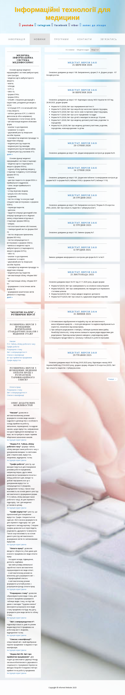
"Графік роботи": (17, 464)
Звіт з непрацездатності (17, 352)
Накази (12, 341)
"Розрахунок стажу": (19, 593)
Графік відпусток (14, 360)
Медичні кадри (83, 50)
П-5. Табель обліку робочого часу (21, 344)
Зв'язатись (108, 39)
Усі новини (70, 50)
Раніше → (112, 379)
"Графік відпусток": (19, 512)
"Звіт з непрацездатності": (22, 621)
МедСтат (95, 50)
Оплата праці (15, 387)
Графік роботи (13, 346)
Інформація (16, 39)
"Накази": (14, 412)
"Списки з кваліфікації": (21, 639)
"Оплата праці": (17, 548)
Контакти (84, 39)
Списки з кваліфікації (15, 355)
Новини (40, 39)
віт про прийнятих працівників (19, 357)
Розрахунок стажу (14, 349)
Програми (61, 39)
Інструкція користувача (16, 440)
